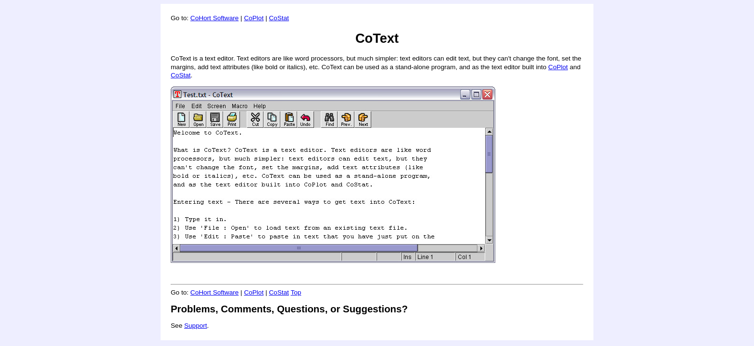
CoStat (279, 18)
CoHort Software (214, 18)
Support (195, 325)
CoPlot (254, 18)
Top (295, 292)
